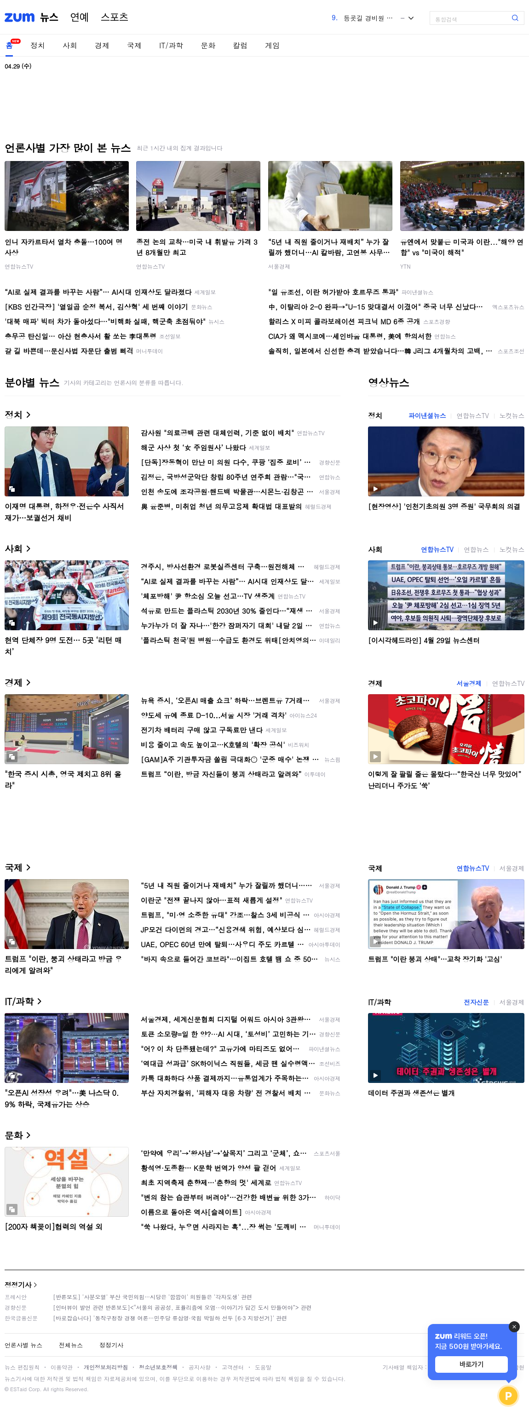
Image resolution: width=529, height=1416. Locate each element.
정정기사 (18, 1284)
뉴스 (49, 17)
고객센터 (233, 1367)
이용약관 (62, 1367)
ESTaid (18, 1389)
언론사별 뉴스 (23, 1345)
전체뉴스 (71, 1345)
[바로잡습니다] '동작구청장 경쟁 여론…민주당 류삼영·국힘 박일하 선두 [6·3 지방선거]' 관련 (170, 1318)
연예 (79, 17)
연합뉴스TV (19, 266)
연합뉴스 (476, 549)
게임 (272, 45)
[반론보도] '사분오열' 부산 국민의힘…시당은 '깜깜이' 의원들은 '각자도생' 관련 (152, 1297)
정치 (37, 45)
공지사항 (200, 1367)
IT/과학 (171, 45)
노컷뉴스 (512, 415)
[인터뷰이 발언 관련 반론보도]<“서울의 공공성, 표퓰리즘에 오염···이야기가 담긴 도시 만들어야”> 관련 (182, 1307)
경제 (102, 45)
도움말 (263, 1367)
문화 (208, 45)
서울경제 (279, 266)
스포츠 (114, 17)
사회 (70, 45)
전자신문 (476, 1002)
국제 (134, 45)
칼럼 (240, 45)
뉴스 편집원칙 (22, 1367)
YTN (405, 266)
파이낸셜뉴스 (427, 415)
